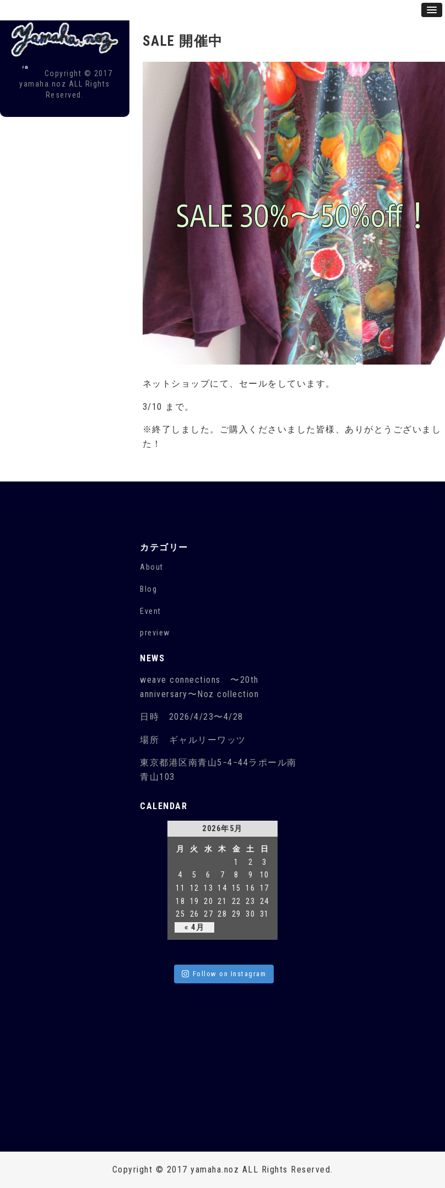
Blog (148, 589)
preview (155, 632)
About (152, 567)
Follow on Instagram (224, 974)
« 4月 (194, 927)
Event (150, 611)
